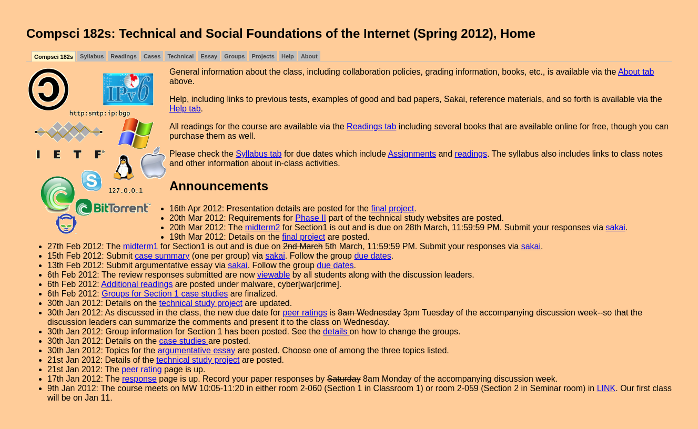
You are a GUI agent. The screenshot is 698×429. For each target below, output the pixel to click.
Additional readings (137, 284)
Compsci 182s (53, 57)
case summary (162, 255)
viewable (273, 274)
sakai (615, 227)
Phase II (310, 217)
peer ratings (304, 312)
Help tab (185, 108)
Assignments (412, 153)
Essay (208, 56)
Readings (123, 56)
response (139, 378)
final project (392, 208)
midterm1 (140, 246)
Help (287, 56)
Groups (234, 56)
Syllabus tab (258, 153)
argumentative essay (197, 350)
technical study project (200, 303)
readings (471, 153)
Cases (152, 56)
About (309, 56)
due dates (372, 255)
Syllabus (92, 56)
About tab (636, 71)
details (336, 331)
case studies (183, 340)
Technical (180, 56)
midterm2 (262, 227)
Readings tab (371, 126)
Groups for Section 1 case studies (165, 293)
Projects (262, 56)
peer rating (142, 369)
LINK (606, 388)
